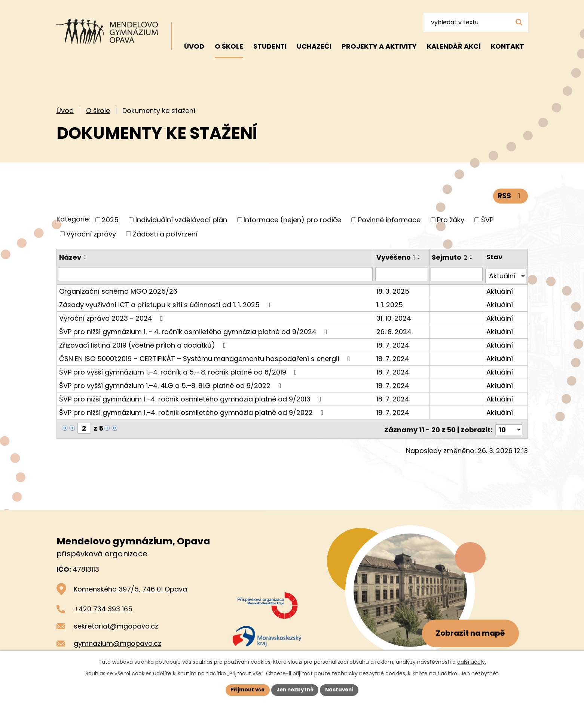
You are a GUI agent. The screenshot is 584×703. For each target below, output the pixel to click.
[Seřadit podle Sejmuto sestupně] (472, 258)
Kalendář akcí (454, 46)
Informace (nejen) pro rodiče (292, 219)
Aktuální (500, 289)
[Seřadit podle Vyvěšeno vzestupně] (419, 255)
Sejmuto (450, 257)
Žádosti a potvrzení (165, 233)
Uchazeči (314, 46)
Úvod (65, 110)
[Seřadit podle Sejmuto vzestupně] (472, 255)
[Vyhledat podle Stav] (506, 274)
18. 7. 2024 (393, 343)
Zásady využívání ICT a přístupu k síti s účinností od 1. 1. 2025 (166, 303)
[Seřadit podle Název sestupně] (85, 258)
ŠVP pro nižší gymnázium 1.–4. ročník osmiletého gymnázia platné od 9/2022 (193, 410)
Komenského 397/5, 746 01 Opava (130, 585)
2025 (110, 219)
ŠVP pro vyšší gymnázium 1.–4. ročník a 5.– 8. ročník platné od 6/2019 (179, 370)
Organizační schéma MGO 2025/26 (118, 289)
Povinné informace (389, 219)
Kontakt (507, 46)
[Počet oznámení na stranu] (508, 426)
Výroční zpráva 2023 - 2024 (112, 316)
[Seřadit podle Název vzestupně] (85, 255)
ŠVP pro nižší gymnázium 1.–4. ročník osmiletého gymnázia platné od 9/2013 (191, 397)
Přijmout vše (245, 689)
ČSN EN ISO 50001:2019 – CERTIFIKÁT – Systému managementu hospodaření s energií (206, 356)
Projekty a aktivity (379, 46)
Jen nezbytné (295, 689)
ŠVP (487, 219)
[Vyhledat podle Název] (215, 274)
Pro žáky (450, 219)
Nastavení (342, 689)
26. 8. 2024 (394, 329)
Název (70, 257)
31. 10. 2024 (394, 316)
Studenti (270, 46)
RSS (509, 195)
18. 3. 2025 (393, 289)
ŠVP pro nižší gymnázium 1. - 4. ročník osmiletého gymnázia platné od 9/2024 (194, 329)
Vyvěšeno (396, 257)
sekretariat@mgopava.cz (116, 622)
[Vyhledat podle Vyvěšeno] (402, 274)
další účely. (471, 661)
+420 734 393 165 (103, 605)
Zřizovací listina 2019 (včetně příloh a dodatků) (144, 343)
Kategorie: (73, 219)
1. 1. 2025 (390, 303)
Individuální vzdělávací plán (181, 219)
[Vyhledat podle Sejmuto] (457, 274)
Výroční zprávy (91, 233)
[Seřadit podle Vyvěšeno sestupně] (419, 258)
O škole (98, 110)
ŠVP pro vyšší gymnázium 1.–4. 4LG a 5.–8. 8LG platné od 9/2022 (171, 383)
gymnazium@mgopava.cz (117, 640)
